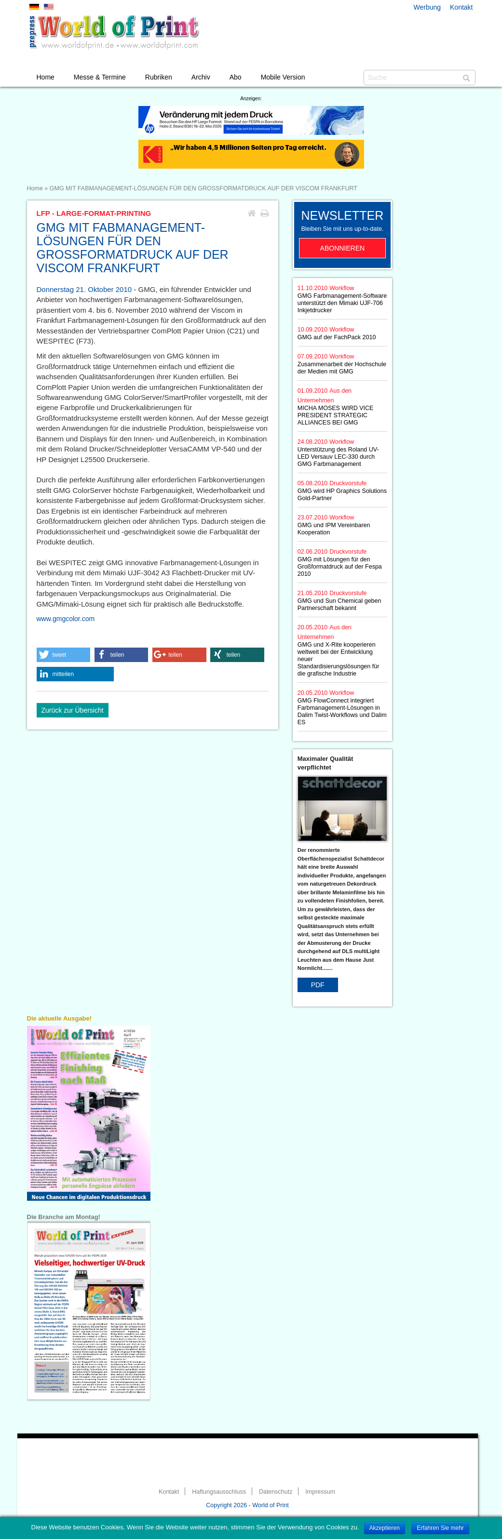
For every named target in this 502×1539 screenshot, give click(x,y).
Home (45, 77)
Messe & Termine (100, 77)
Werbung (427, 7)
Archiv (200, 77)
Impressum (320, 1491)
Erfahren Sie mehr (440, 1528)
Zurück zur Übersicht (72, 710)
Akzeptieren (384, 1528)
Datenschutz (275, 1491)
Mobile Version (283, 77)
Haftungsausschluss (219, 1491)
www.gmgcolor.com (66, 619)
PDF (318, 985)
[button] (64, 655)
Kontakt (461, 7)
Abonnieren (342, 248)
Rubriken (158, 77)
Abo (236, 77)
